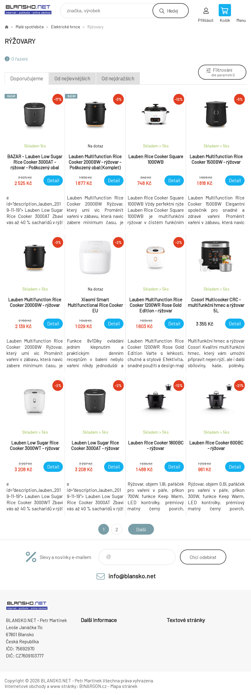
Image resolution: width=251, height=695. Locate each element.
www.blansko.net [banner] (32, 9)
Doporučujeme (26, 78)
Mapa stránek (123, 686)
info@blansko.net (132, 576)
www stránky (63, 686)
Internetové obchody (25, 686)
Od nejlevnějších (72, 78)
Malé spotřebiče (30, 26)
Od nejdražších (118, 78)
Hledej (172, 11)
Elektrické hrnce (65, 26)
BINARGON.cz (93, 686)
